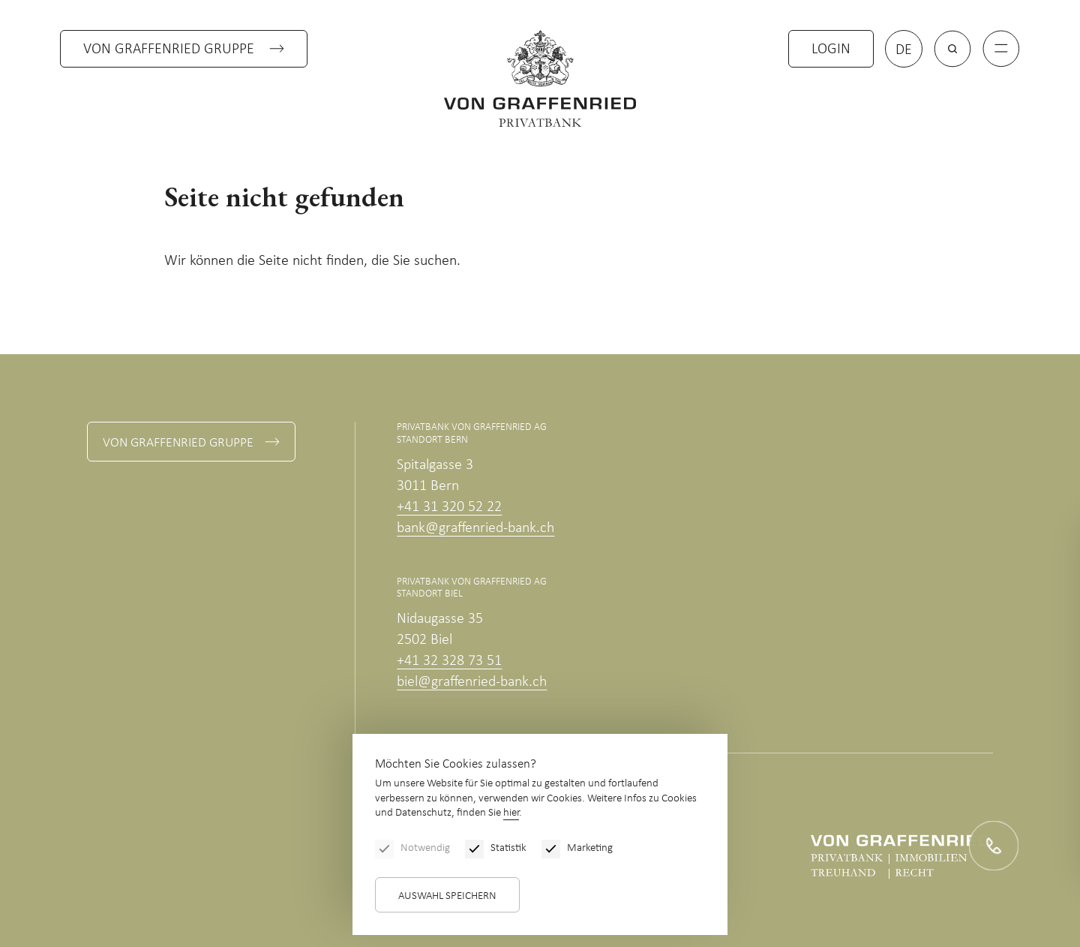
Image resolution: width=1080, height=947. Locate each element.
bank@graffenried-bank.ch (475, 528)
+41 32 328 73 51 (449, 661)
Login (831, 49)
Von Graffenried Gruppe (168, 49)
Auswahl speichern (447, 896)
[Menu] (1001, 49)
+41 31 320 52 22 (449, 507)
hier (511, 813)
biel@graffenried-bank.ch (472, 682)
